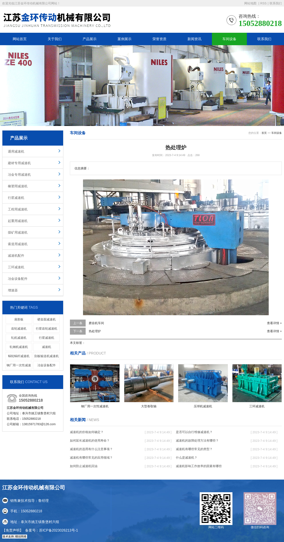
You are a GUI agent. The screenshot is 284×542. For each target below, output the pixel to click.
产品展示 (90, 39)
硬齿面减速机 (46, 319)
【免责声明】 (12, 530)
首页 (264, 132)
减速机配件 (16, 255)
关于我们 (55, 39)
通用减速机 (16, 151)
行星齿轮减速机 (46, 328)
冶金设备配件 (18, 278)
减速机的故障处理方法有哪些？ (197, 440)
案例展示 (125, 39)
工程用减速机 (18, 209)
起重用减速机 (18, 221)
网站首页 (20, 39)
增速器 (13, 290)
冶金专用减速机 (19, 174)
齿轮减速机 (18, 328)
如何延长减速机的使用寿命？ (90, 440)
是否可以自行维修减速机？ (194, 432)
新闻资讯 (194, 39)
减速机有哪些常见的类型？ (194, 449)
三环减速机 (16, 267)
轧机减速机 (18, 337)
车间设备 (229, 39)
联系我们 (276, 3)
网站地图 (250, 3)
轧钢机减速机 (19, 347)
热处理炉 (95, 331)
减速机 (46, 347)
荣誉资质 (159, 39)
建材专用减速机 (19, 163)
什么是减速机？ (186, 457)
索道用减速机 (18, 244)
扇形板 (18, 319)
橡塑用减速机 (18, 186)
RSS (263, 3)
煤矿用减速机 (18, 232)
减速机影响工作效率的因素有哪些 (199, 466)
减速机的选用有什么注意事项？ (91, 449)
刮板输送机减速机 (46, 356)
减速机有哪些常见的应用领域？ (91, 457)
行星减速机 (16, 198)
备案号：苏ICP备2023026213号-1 (51, 530)
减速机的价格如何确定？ (87, 432)
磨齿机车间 (96, 323)
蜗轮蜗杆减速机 (18, 356)
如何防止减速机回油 (83, 466)
